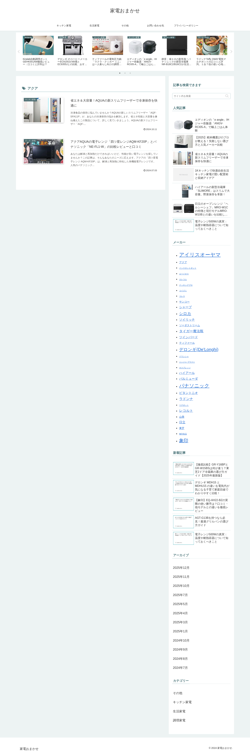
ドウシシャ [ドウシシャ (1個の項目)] (184, 356)
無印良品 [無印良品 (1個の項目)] (183, 434)
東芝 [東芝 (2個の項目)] (181, 428)
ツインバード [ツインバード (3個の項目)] (188, 337)
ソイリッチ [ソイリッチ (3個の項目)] (187, 319)
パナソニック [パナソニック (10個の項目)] (194, 385)
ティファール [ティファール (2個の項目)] (187, 343)
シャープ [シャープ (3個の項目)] (185, 307)
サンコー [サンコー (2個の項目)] (184, 301)
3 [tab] (130, 73)
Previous (18, 51)
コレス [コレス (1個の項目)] (182, 296)
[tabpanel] (38, 51)
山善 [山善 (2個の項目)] (181, 416)
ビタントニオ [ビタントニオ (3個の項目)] (188, 393)
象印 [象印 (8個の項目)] (183, 440)
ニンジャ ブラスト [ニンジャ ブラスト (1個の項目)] (187, 362)
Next (231, 51)
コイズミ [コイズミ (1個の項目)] (183, 291)
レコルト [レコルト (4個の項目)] (186, 411)
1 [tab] (120, 73)
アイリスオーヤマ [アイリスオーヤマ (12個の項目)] (200, 254)
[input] (201, 96)
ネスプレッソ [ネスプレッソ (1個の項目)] (185, 368)
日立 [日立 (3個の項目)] (182, 422)
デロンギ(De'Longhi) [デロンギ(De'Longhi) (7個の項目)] (198, 349)
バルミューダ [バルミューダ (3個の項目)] (188, 378)
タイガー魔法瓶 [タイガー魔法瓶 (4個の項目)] (191, 331)
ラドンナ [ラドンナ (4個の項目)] (186, 399)
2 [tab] (125, 73)
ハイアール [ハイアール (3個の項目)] (187, 373)
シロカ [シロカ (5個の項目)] (185, 313)
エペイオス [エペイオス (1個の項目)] (184, 274)
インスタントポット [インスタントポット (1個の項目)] (187, 268)
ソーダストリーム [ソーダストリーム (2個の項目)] (189, 325)
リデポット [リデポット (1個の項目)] (184, 405)
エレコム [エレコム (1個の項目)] (183, 279)
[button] (227, 96)
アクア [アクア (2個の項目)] (183, 262)
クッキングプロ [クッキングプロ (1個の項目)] (186, 285)
